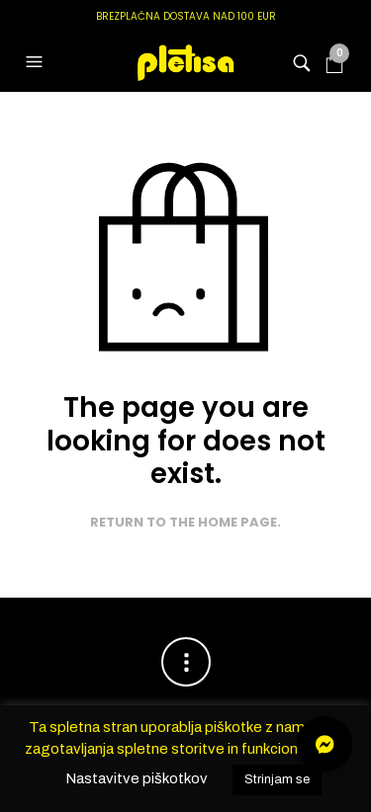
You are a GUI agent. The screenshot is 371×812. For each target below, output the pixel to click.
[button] (36, 62)
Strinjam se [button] (277, 779)
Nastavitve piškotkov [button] (136, 778)
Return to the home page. (185, 522)
